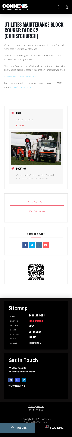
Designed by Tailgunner (36, 422)
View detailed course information (20, 76)
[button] (58, 7)
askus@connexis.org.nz (21, 87)
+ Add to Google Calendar (36, 202)
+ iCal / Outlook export (37, 211)
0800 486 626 (19, 367)
